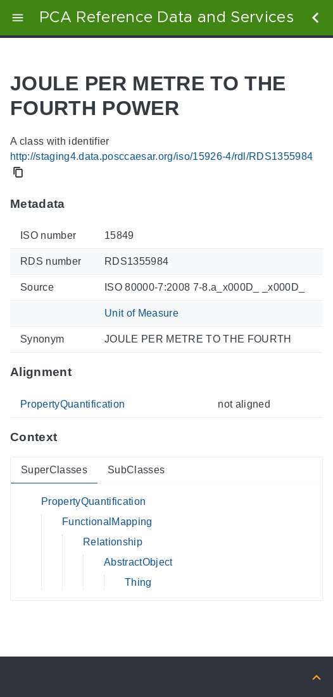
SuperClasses (54, 469)
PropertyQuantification (72, 404)
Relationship (112, 541)
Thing (138, 582)
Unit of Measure (141, 313)
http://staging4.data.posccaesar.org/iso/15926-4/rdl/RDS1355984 (161, 156)
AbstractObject (138, 562)
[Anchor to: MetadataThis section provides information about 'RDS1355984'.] (77, 203)
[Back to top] (316, 676)
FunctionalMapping (107, 521)
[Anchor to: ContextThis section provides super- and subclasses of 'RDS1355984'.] (69, 437)
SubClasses (136, 469)
